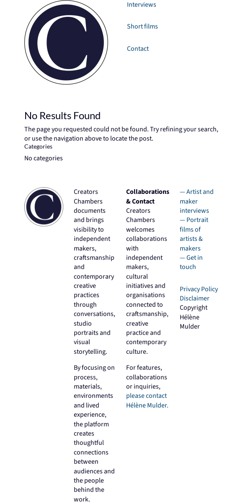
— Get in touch (191, 262)
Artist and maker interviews (197, 201)
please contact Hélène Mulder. (147, 400)
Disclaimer (194, 298)
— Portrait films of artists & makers (194, 234)
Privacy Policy (199, 289)
